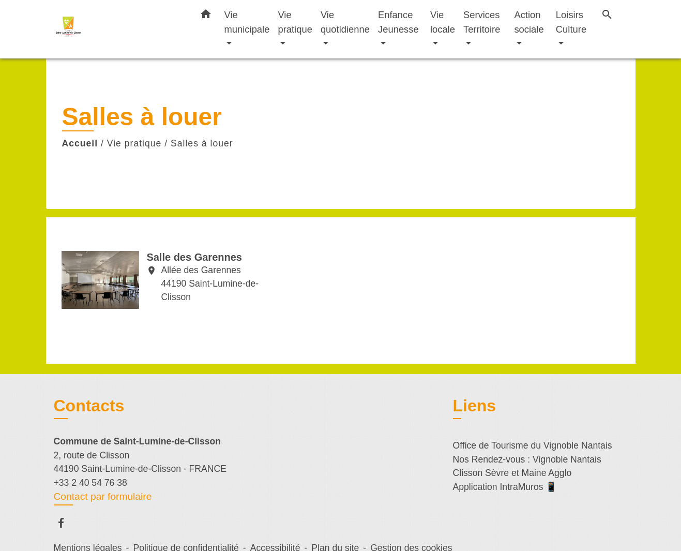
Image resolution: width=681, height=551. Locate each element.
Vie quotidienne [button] (345, 22)
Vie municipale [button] (247, 22)
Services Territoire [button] (482, 22)
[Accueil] (118, 29)
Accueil (80, 143)
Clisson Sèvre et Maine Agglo (512, 473)
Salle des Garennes (194, 257)
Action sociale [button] (528, 22)
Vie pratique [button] (295, 22)
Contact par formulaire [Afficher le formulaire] (103, 496)
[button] (205, 16)
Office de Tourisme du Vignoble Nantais (532, 445)
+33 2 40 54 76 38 (90, 483)
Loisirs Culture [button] (571, 22)
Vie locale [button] (442, 22)
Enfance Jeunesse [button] (398, 22)
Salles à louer (202, 143)
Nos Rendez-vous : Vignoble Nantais (527, 459)
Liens (474, 405)
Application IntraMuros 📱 (505, 487)
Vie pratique (134, 143)
